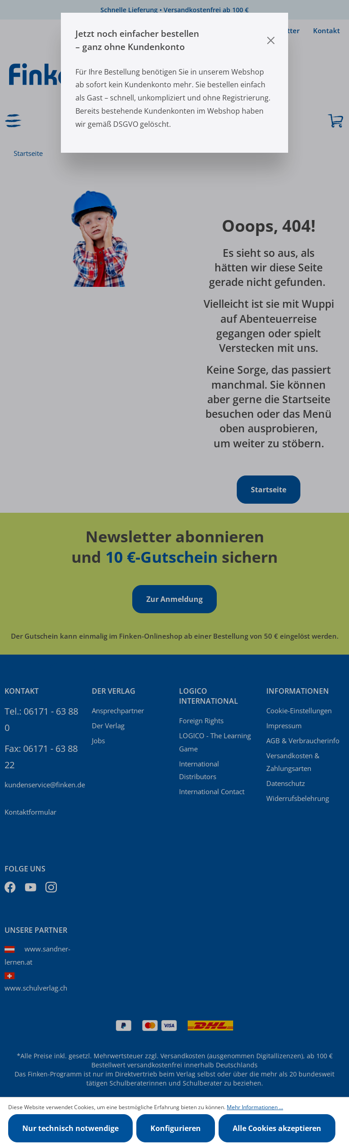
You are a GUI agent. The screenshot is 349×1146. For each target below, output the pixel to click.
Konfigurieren (175, 1128)
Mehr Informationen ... (255, 1107)
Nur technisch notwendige (70, 1128)
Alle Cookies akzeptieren (277, 1128)
